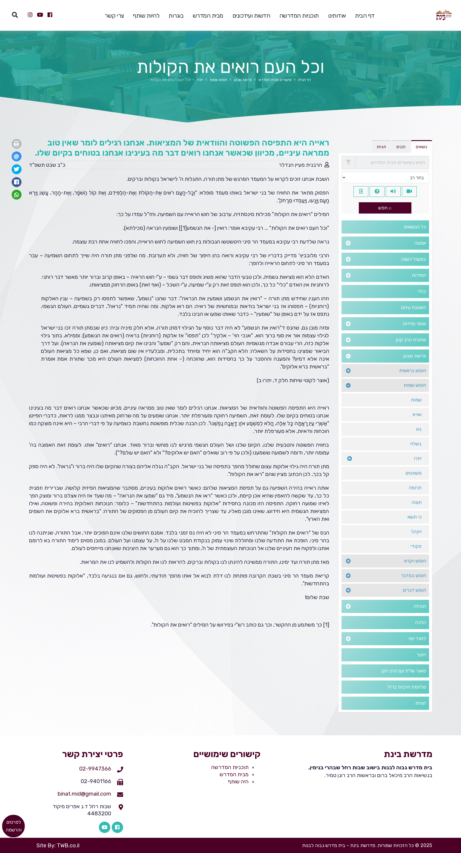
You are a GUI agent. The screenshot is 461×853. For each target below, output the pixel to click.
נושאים (421, 146)
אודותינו (337, 15)
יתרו (200, 79)
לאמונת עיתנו (413, 317)
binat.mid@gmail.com (84, 794)
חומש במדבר (413, 585)
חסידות (419, 285)
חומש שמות (218, 79)
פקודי (416, 556)
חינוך (421, 664)
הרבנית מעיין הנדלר (300, 165)
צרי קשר (114, 15)
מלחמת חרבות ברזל (406, 696)
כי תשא (415, 526)
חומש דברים (414, 600)
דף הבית (365, 15)
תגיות (381, 146)
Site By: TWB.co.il (57, 845)
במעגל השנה (413, 269)
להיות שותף (146, 15)
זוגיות (420, 713)
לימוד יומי (417, 648)
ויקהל (416, 541)
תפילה (419, 616)
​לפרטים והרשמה (14, 826)
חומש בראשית (412, 380)
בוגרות (176, 15)
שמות (416, 409)
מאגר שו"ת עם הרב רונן (404, 680)
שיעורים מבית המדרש (275, 79)
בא (419, 439)
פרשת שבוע (243, 79)
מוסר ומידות (414, 333)
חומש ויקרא (415, 570)
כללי (422, 301)
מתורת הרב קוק (411, 349)
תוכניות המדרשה (299, 15)
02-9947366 (95, 768)
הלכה (420, 632)
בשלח (416, 453)
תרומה (415, 497)
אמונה (420, 252)
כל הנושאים (415, 236)
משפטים (413, 483)
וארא (417, 424)
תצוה (416, 512)
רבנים (400, 146)
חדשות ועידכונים (251, 15)
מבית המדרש (208, 15)
